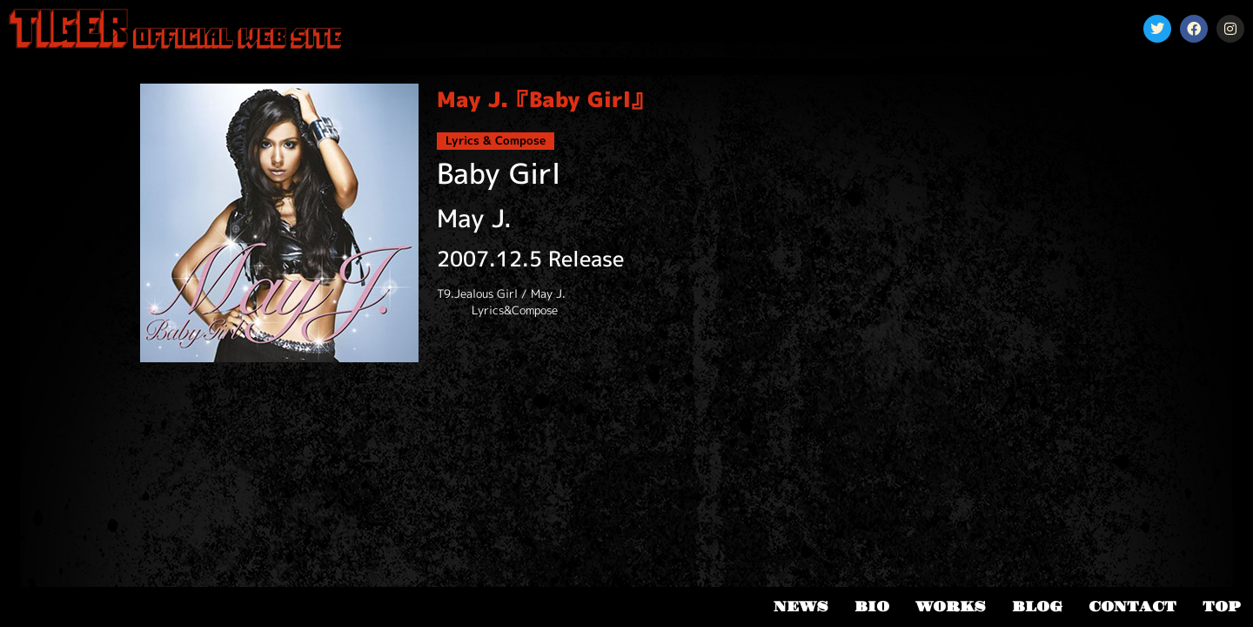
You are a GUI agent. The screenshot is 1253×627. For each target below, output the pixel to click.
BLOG (1037, 607)
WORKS (950, 607)
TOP (1221, 607)
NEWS (801, 607)
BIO (871, 607)
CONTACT (1132, 607)
